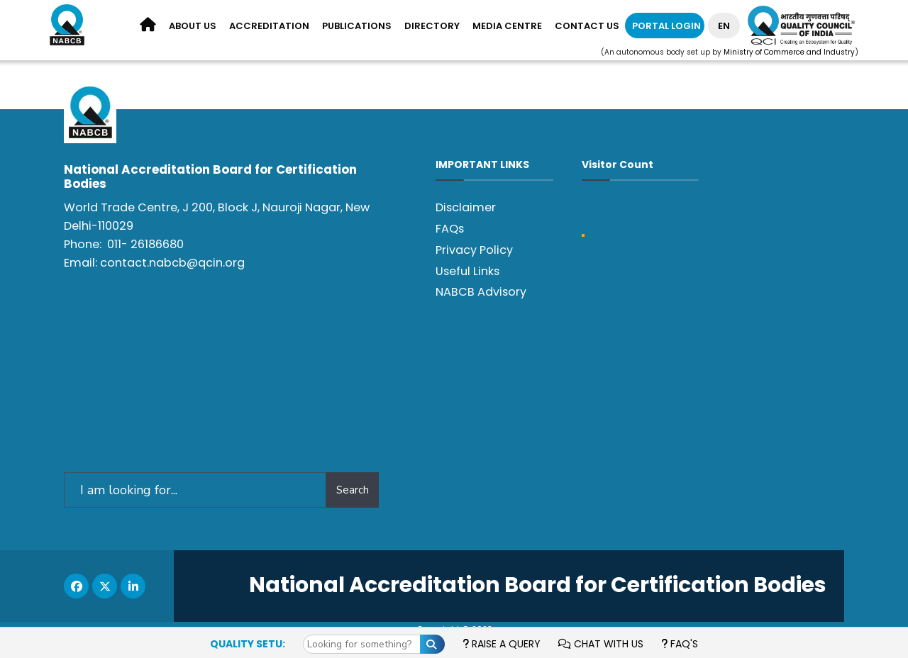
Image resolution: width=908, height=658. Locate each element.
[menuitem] (192, 27)
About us (192, 26)
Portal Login (666, 26)
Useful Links (467, 271)
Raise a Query (502, 644)
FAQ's (679, 644)
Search (352, 490)
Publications (357, 26)
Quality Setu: (247, 644)
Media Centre (507, 26)
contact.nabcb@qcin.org (172, 263)
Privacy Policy (474, 250)
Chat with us (600, 644)
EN (724, 26)
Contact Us (587, 26)
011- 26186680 (145, 244)
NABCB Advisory (481, 292)
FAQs (450, 229)
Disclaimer (466, 207)
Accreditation (269, 26)
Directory (432, 26)
